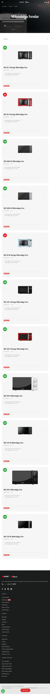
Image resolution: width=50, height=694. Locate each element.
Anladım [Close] (25, 690)
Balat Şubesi (6, 599)
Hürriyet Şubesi (5, 602)
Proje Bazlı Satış (5, 651)
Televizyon (4, 622)
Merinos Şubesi (5, 607)
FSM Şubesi (4, 604)
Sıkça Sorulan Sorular (7, 663)
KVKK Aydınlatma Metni (7, 649)
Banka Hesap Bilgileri (7, 668)
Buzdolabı (4, 617)
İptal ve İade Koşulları (7, 671)
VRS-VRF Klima (5, 629)
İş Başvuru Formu (6, 654)
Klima (3, 624)
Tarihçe (3, 641)
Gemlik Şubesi (5, 609)
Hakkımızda (4, 639)
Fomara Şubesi (5, 597)
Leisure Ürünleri (5, 632)
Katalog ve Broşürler (7, 666)
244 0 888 (10, 584)
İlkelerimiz (4, 644)
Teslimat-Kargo (5, 673)
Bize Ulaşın (4, 676)
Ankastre (4, 619)
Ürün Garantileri (5, 661)
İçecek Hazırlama (6, 627)
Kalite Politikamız (6, 646)
